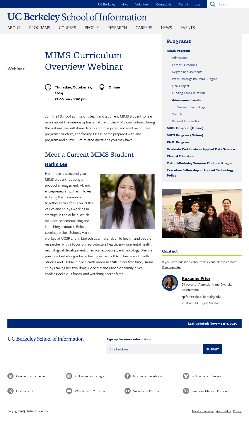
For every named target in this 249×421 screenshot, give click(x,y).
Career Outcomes (184, 64)
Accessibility (223, 411)
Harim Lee (56, 164)
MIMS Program (178, 50)
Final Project (180, 85)
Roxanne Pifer (171, 267)
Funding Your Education (188, 92)
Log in (199, 4)
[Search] (228, 4)
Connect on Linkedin (30, 376)
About (13, 27)
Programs (39, 27)
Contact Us (163, 4)
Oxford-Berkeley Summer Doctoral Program (201, 163)
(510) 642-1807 (210, 303)
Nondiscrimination (203, 411)
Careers (144, 27)
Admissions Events (186, 99)
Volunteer (142, 4)
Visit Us (177, 113)
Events (188, 27)
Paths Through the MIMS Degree (195, 78)
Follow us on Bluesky (206, 376)
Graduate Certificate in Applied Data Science (201, 149)
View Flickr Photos (146, 390)
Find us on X (24, 390)
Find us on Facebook (147, 376)
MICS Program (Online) (185, 135)
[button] (127, 228)
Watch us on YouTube (90, 390)
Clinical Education (180, 156)
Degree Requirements (187, 71)
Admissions (179, 57)
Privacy (237, 411)
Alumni (183, 4)
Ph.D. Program (178, 142)
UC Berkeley (106, 4)
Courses (67, 27)
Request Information (186, 120)
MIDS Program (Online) (185, 127)
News (166, 27)
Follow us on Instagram (91, 376)
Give (125, 4)
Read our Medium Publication (212, 390)
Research (117, 27)
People (92, 27)
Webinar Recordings (191, 106)
